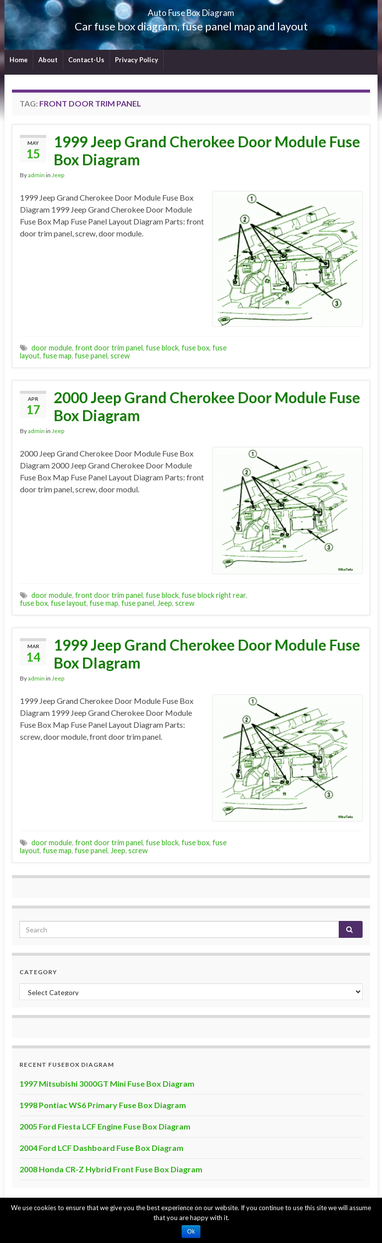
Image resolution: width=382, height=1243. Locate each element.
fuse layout (69, 603)
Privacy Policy (136, 60)
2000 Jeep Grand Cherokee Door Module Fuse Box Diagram (207, 406)
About (48, 60)
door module (51, 347)
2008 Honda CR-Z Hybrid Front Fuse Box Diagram (110, 1169)
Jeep (58, 175)
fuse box (195, 347)
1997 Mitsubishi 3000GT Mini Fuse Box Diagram (106, 1083)
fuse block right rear (214, 595)
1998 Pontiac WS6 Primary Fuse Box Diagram (102, 1105)
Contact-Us (86, 60)
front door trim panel (109, 347)
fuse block (162, 347)
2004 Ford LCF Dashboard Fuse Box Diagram (101, 1147)
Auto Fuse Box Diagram (191, 9)
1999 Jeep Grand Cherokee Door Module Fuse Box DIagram (207, 654)
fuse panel (91, 355)
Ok (190, 1231)
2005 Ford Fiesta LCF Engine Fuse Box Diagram (105, 1126)
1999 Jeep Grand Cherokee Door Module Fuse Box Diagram (207, 150)
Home (18, 60)
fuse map (57, 355)
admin (36, 175)
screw (120, 355)
